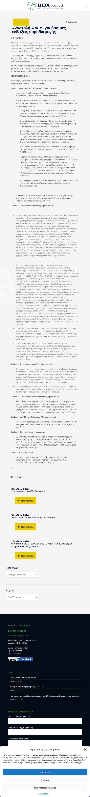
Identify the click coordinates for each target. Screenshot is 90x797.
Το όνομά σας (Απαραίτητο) (45, 719)
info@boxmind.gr (20, 648)
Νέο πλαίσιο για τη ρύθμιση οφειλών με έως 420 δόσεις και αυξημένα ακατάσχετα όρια (44, 696)
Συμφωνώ (45, 772)
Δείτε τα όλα (71, 22)
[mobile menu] (86, 5)
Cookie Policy (43, 793)
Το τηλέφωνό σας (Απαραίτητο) (45, 730)
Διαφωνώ (45, 779)
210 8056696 (17, 650)
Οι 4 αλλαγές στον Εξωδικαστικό (28, 491)
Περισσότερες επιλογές (45, 787)
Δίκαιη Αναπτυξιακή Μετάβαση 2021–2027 (33, 517)
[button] (85, 749)
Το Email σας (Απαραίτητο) (45, 741)
